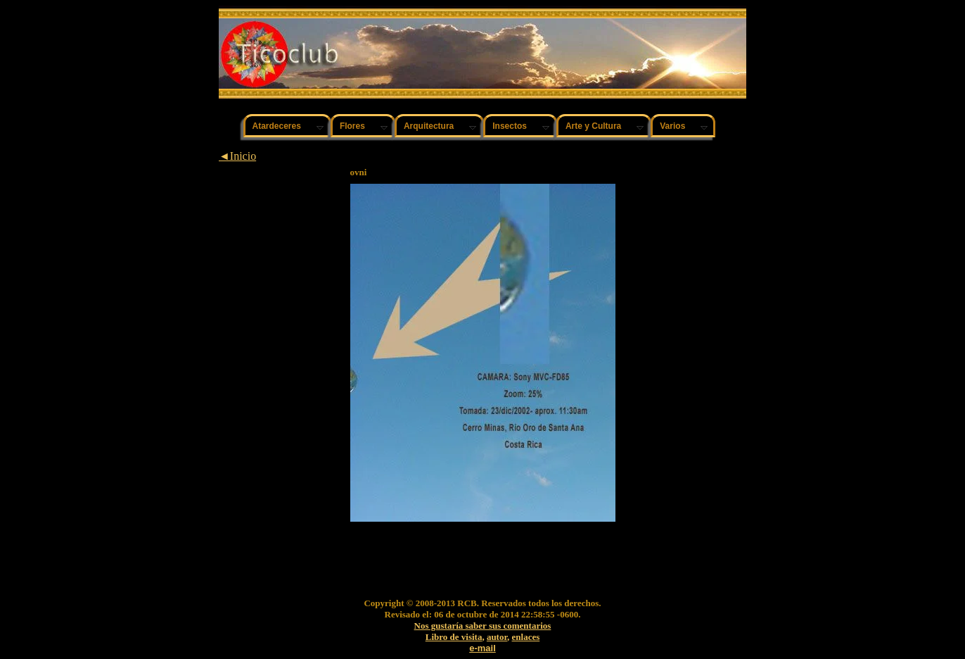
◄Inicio (237, 156)
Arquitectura (429, 126)
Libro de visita (454, 637)
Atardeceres (277, 126)
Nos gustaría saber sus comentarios (482, 625)
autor (497, 637)
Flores (352, 126)
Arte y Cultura (593, 126)
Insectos (509, 126)
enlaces (526, 637)
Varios (672, 126)
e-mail (482, 648)
